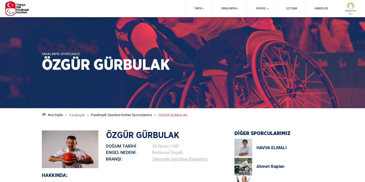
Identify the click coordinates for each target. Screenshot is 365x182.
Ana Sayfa (52, 115)
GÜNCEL (261, 8)
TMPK (197, 8)
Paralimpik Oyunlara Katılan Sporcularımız (122, 115)
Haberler (321, 8)
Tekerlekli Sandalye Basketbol (180, 159)
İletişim (291, 8)
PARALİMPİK (228, 8)
